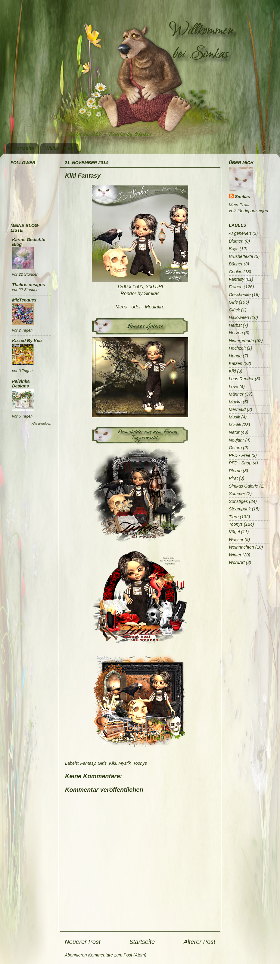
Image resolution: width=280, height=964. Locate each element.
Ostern (235, 447)
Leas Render (241, 378)
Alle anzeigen (41, 423)
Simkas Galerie (243, 486)
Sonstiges (238, 501)
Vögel (234, 531)
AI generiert (240, 233)
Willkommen (59, 148)
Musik (234, 417)
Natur (234, 432)
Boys (233, 248)
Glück (234, 310)
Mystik (124, 763)
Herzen (236, 332)
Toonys (140, 763)
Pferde (235, 470)
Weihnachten (241, 547)
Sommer (237, 493)
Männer (236, 394)
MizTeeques (24, 300)
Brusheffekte (241, 256)
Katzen (235, 363)
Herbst (235, 325)
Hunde (235, 355)
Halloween (239, 317)
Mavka (235, 401)
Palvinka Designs (21, 383)
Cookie (235, 271)
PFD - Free (239, 455)
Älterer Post (199, 941)
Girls (102, 763)
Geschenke (240, 294)
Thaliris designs (28, 284)
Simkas (242, 196)
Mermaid (237, 409)
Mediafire (154, 306)
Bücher (236, 264)
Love (233, 386)
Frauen (236, 286)
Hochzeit (237, 348)
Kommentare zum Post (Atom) (117, 955)
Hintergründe (241, 340)
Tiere (234, 516)
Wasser (236, 539)
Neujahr (236, 440)
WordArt (237, 562)
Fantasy (87, 763)
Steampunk (240, 508)
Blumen (236, 241)
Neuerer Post (83, 941)
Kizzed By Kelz (27, 340)
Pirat (233, 478)
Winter (235, 554)
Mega (122, 306)
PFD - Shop (240, 463)
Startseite (23, 148)
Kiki (112, 763)
